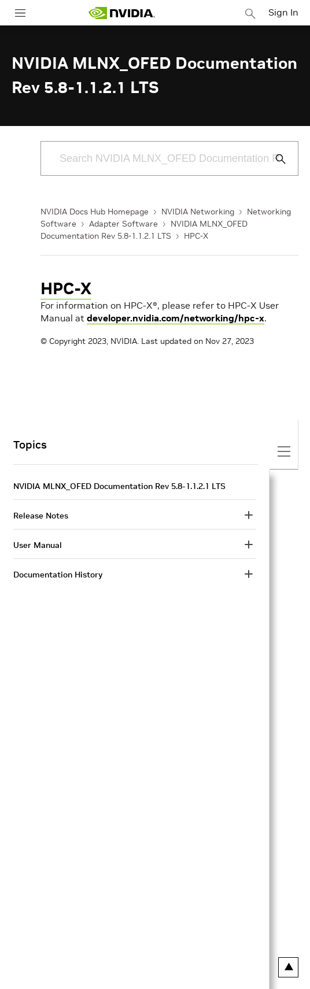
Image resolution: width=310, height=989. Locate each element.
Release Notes (40, 515)
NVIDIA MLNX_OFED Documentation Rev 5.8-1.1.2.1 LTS (119, 486)
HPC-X (196, 236)
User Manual (37, 545)
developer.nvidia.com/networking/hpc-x (175, 318)
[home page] (121, 13)
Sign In (283, 12)
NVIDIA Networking (197, 211)
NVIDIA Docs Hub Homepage (94, 211)
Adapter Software (123, 223)
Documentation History (57, 574)
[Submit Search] (274, 159)
